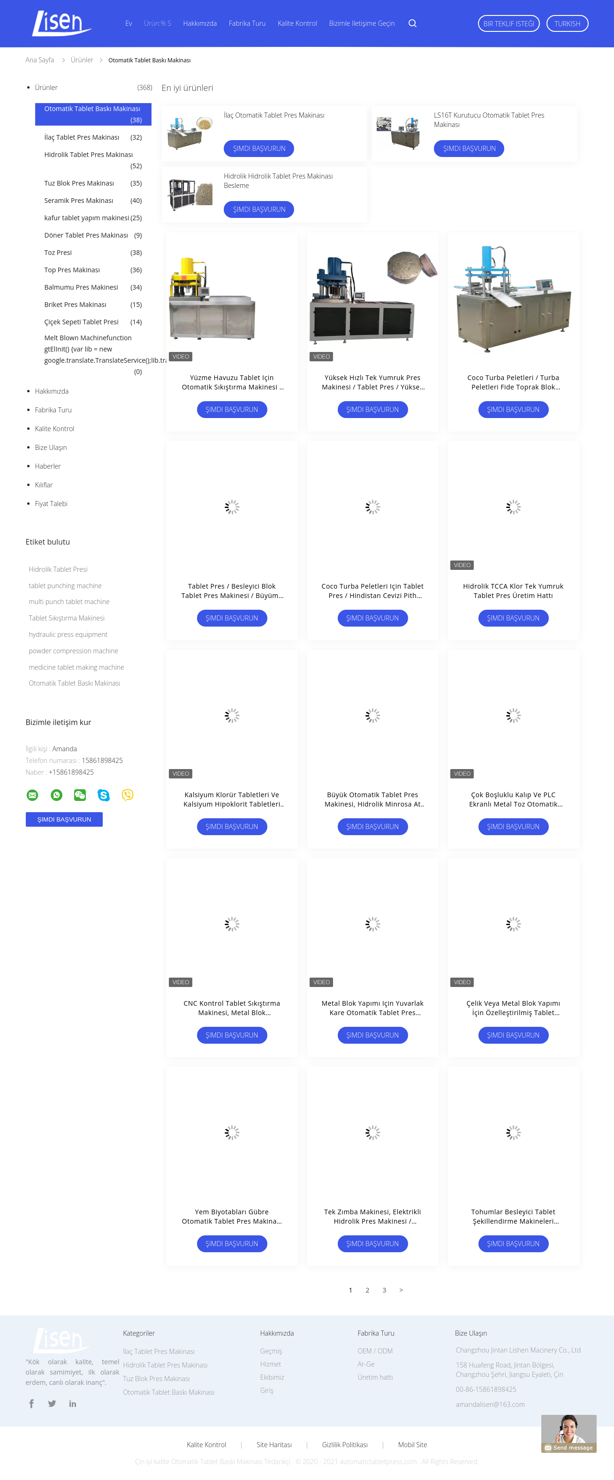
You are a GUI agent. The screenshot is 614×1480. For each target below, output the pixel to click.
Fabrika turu (247, 23)
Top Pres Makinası (93, 270)
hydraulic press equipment (68, 634)
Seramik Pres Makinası (93, 200)
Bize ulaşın (51, 447)
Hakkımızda (200, 23)
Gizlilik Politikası (345, 1445)
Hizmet (270, 1364)
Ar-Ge (365, 1364)
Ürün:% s (157, 23)
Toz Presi (93, 252)
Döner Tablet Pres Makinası (93, 235)
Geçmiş (271, 1350)
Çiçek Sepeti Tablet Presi (93, 322)
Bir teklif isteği (509, 23)
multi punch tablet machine (69, 601)
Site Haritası (274, 1445)
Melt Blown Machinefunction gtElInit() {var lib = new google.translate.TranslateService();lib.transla (98, 355)
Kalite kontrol (297, 23)
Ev (128, 23)
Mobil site (412, 1445)
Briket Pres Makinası (93, 304)
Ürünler (93, 87)
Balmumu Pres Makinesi (93, 287)
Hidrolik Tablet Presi (58, 569)
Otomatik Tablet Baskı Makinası (93, 115)
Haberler (48, 466)
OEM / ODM (375, 1350)
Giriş (266, 1390)
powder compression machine (74, 650)
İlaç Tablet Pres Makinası (93, 137)
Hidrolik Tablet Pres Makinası (93, 161)
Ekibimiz (272, 1377)
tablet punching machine (65, 585)
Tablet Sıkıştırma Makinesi (67, 617)
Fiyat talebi (51, 503)
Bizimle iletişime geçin (362, 23)
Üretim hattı (375, 1377)
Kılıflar (44, 484)
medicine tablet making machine (76, 667)
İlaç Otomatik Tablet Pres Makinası (274, 115)
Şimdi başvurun (259, 148)
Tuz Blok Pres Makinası (93, 183)
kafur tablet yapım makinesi (93, 218)
